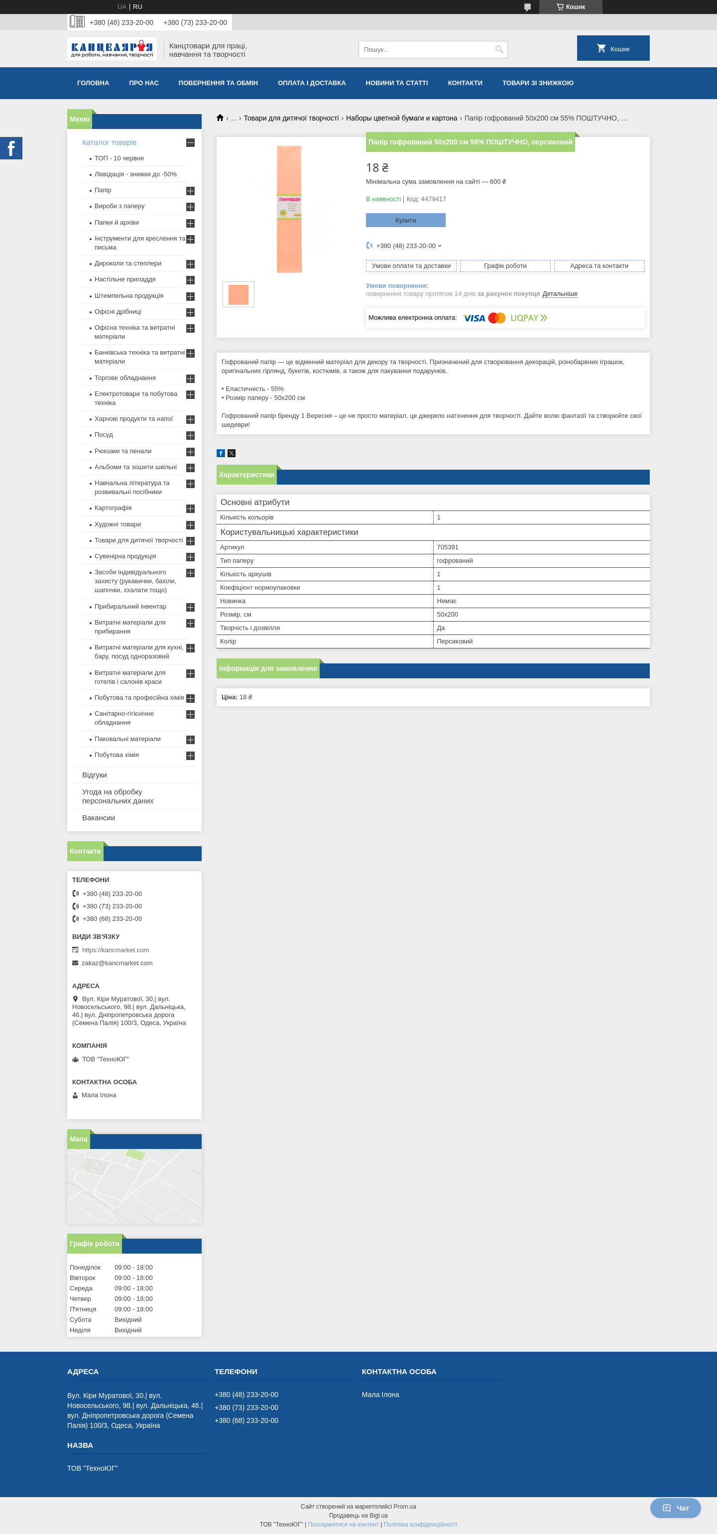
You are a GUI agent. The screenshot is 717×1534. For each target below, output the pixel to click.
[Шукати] (499, 49)
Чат (675, 1508)
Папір (103, 190)
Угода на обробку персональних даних (118, 796)
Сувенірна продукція (125, 556)
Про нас (143, 83)
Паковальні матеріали (128, 739)
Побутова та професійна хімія (139, 697)
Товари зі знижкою (538, 83)
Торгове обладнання (125, 378)
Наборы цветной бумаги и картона (401, 118)
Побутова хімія (117, 755)
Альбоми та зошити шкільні (136, 467)
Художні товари (118, 524)
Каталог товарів (109, 142)
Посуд (104, 434)
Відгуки (94, 774)
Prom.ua (405, 1506)
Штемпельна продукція (129, 295)
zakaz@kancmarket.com (117, 963)
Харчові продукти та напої (134, 418)
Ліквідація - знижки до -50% (136, 174)
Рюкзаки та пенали (123, 451)
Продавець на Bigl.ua (358, 1515)
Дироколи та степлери (128, 263)
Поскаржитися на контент (343, 1524)
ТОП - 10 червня (119, 158)
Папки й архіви (117, 222)
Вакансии (98, 817)
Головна (93, 83)
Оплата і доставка (312, 83)
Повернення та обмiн (218, 83)
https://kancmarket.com (115, 950)
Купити (405, 220)
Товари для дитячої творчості (291, 118)
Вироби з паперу (119, 206)
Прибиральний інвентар (130, 606)
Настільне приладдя (125, 279)
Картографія (113, 507)
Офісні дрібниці (118, 311)
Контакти (465, 83)
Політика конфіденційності (421, 1524)
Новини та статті (397, 83)
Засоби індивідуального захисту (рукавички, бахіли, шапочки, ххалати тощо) (135, 581)
